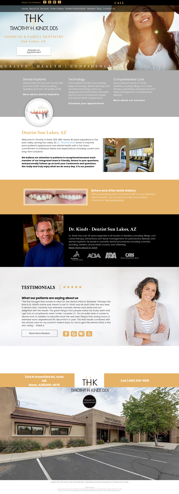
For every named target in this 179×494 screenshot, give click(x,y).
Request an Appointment (34, 51)
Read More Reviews (39, 333)
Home (25, 8)
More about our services (129, 100)
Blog (99, 8)
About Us (34, 8)
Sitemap (126, 482)
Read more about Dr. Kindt (83, 247)
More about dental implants (41, 94)
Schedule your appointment (86, 103)
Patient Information (75, 8)
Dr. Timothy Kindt (66, 142)
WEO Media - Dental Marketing (86, 482)
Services (44, 8)
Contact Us (109, 8)
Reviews (91, 8)
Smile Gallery (57, 8)
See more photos (114, 200)
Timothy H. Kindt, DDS (69, 482)
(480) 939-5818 (136, 3)
